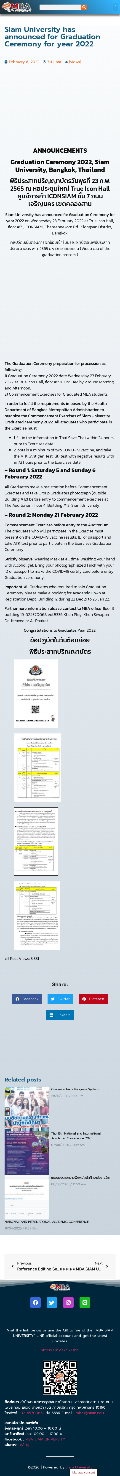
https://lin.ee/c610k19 (60, 1350)
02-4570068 (32, 1413)
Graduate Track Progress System (74, 1089)
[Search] (84, 7)
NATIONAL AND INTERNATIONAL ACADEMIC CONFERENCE (47, 1221)
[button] (115, 7)
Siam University (79, 1467)
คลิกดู (24, 1445)
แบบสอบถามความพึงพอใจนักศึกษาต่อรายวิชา (80, 1177)
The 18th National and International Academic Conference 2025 (76, 1136)
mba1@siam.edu (90, 1413)
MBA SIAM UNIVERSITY (45, 1439)
